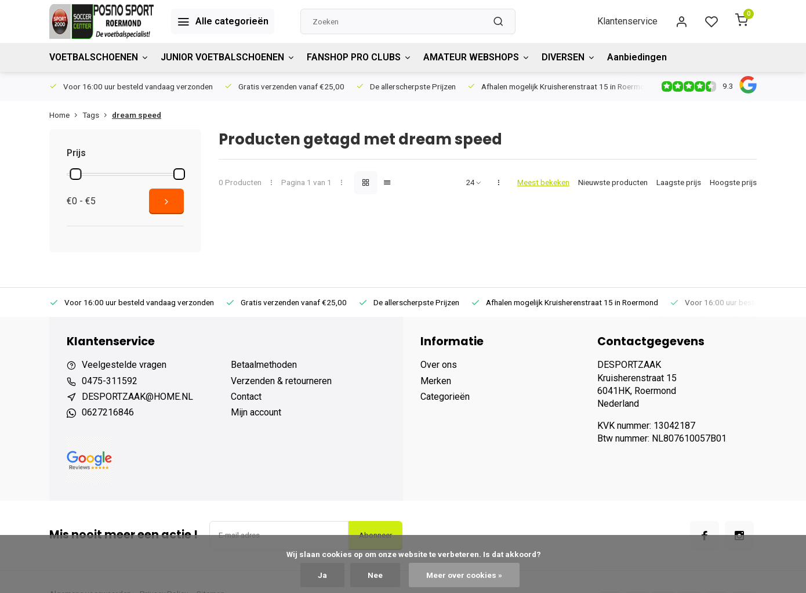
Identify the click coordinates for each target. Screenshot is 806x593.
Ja (322, 575)
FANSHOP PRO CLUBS (359, 57)
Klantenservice (627, 21)
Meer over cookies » (464, 575)
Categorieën (445, 396)
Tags (97, 115)
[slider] (75, 174)
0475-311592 (109, 380)
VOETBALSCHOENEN (99, 57)
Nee (375, 575)
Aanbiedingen (637, 57)
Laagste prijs (678, 182)
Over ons (438, 364)
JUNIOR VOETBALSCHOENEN (228, 57)
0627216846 (108, 412)
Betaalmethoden (264, 364)
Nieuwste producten (613, 182)
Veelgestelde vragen (124, 364)
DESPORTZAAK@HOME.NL (137, 396)
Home (65, 115)
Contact (246, 396)
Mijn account (256, 412)
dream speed (136, 115)
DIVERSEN (569, 57)
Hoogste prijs (733, 182)
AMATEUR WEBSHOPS (476, 57)
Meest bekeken (543, 182)
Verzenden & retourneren (281, 380)
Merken (435, 380)
